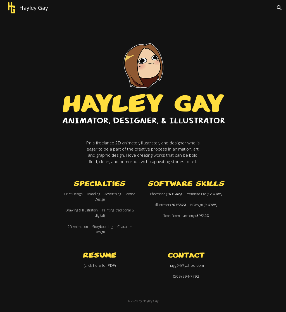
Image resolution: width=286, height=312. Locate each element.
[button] (279, 8)
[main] (143, 152)
